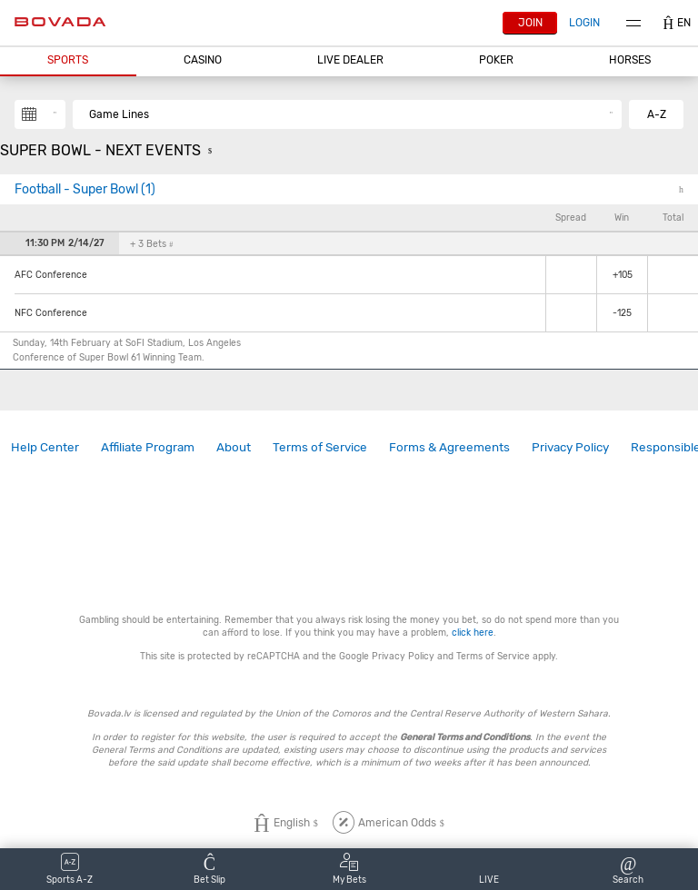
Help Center (45, 447)
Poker (496, 60)
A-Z (656, 114)
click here (473, 632)
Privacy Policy (570, 447)
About (233, 447)
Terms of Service (320, 447)
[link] (45, 447)
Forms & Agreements (449, 447)
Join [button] (530, 22)
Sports (67, 60)
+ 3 (151, 244)
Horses (630, 60)
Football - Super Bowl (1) (85, 189)
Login (584, 22)
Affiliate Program (147, 447)
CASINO (203, 60)
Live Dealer (350, 60)
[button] (68, 60)
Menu (633, 23)
